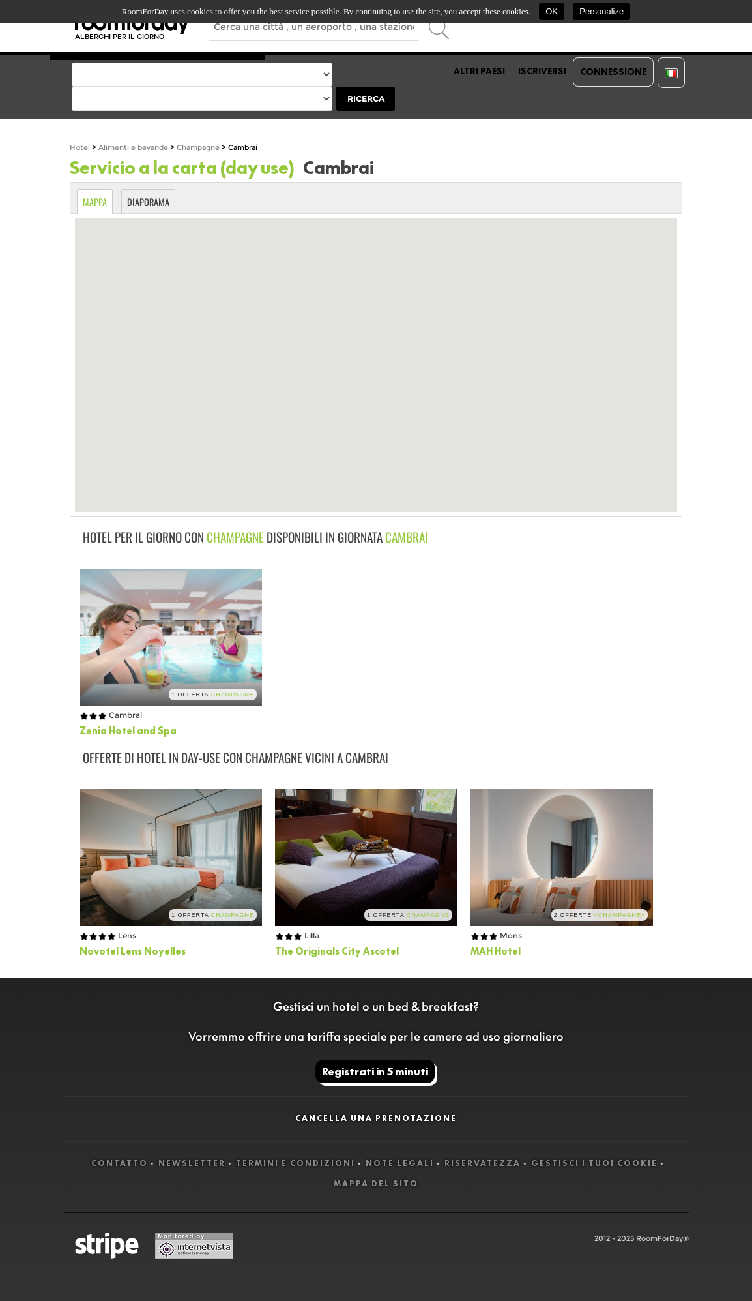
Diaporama (148, 202)
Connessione (613, 72)
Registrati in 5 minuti (375, 1071)
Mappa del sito (376, 1183)
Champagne (198, 147)
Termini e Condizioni (295, 1163)
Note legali (400, 1163)
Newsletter (191, 1163)
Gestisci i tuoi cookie (594, 1163)
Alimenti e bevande (134, 147)
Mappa (95, 202)
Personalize (601, 11)
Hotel (80, 147)
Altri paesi (479, 71)
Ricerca (365, 99)
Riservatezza (482, 1163)
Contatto (119, 1163)
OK (551, 11)
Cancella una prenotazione (376, 1118)
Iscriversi (542, 71)
